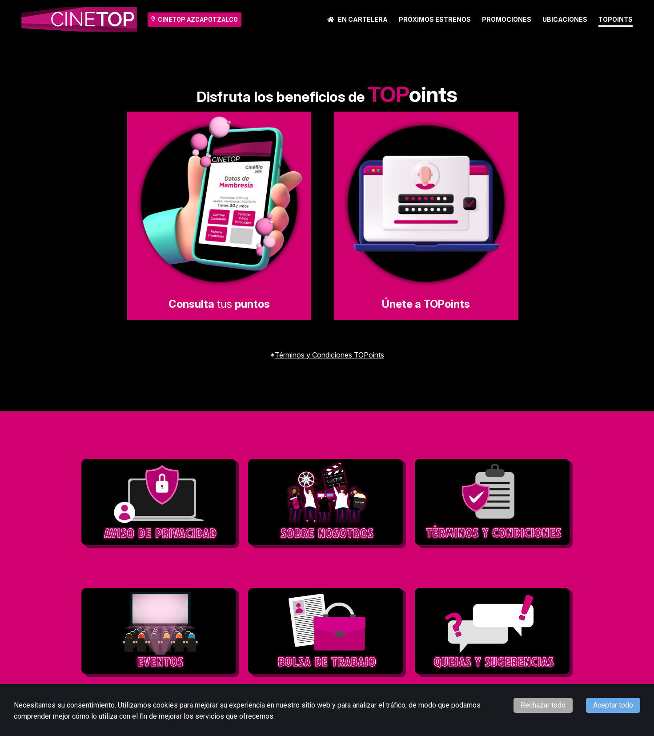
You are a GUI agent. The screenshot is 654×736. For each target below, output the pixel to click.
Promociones (506, 19)
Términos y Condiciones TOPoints (329, 354)
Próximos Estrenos (435, 19)
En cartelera (357, 19)
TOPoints (615, 19)
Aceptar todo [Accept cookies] (613, 705)
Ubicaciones (564, 19)
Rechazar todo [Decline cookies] (543, 705)
